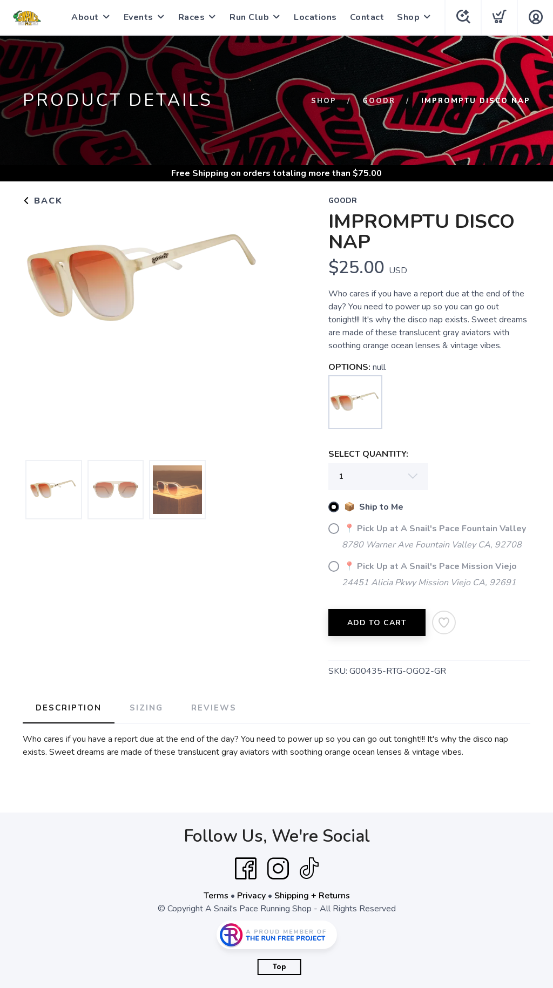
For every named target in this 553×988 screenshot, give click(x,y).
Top (279, 967)
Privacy (251, 896)
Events (138, 17)
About (85, 17)
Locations (315, 17)
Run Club (249, 17)
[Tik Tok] (308, 868)
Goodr (378, 101)
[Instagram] (278, 868)
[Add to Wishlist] (444, 622)
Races (191, 17)
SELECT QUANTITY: (368, 454)
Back (43, 201)
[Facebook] (246, 868)
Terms (216, 896)
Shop (408, 17)
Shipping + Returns (312, 896)
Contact (367, 17)
